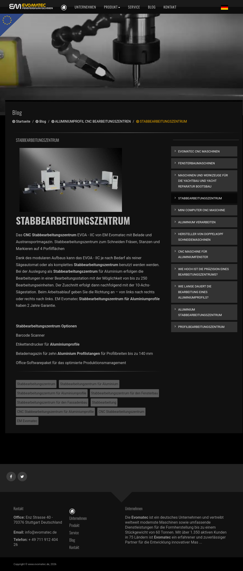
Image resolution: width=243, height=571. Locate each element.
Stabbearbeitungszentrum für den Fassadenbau (52, 402)
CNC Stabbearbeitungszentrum (121, 412)
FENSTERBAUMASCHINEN (196, 163)
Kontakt (75, 547)
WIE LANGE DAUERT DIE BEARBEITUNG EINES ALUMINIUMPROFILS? (194, 292)
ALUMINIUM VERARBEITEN (197, 222)
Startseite (21, 121)
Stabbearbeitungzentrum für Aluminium (89, 384)
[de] (30, 6)
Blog (41, 121)
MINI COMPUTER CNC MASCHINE (201, 210)
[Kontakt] (169, 7)
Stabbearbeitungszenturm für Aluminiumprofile (51, 393)
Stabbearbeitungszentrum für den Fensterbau (124, 393)
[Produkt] (112, 7)
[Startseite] (72, 511)
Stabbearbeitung (104, 402)
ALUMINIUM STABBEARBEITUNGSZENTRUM (200, 312)
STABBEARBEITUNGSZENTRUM (200, 198)
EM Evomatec (27, 421)
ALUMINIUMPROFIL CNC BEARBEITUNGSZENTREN (91, 121)
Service (74, 532)
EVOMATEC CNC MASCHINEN (199, 151)
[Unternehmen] (85, 7)
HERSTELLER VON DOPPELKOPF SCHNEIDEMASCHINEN (200, 236)
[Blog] (152, 7)
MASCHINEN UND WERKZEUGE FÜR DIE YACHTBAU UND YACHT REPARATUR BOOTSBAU (203, 181)
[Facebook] (11, 475)
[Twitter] (22, 475)
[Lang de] (224, 7)
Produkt (74, 525)
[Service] (134, 7)
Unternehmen (78, 518)
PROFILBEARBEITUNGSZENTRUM (201, 327)
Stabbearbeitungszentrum (36, 384)
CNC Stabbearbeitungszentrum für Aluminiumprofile (55, 412)
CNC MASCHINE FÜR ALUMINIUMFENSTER (193, 254)
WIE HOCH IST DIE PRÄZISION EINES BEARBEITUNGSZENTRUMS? (203, 271)
